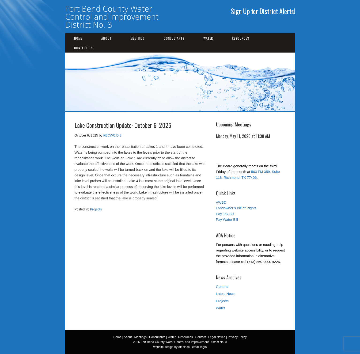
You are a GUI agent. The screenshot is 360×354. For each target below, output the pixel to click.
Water (208, 38)
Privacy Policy (237, 337)
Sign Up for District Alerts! (263, 11)
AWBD (221, 202)
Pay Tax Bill (225, 214)
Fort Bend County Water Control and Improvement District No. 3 (112, 16)
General (222, 287)
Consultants (174, 38)
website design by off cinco (171, 347)
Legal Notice (216, 337)
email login (199, 347)
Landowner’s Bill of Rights (236, 208)
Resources (240, 38)
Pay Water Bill (227, 219)
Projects (96, 209)
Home (78, 38)
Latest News (225, 294)
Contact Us (83, 47)
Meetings (137, 38)
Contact (200, 337)
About (106, 38)
